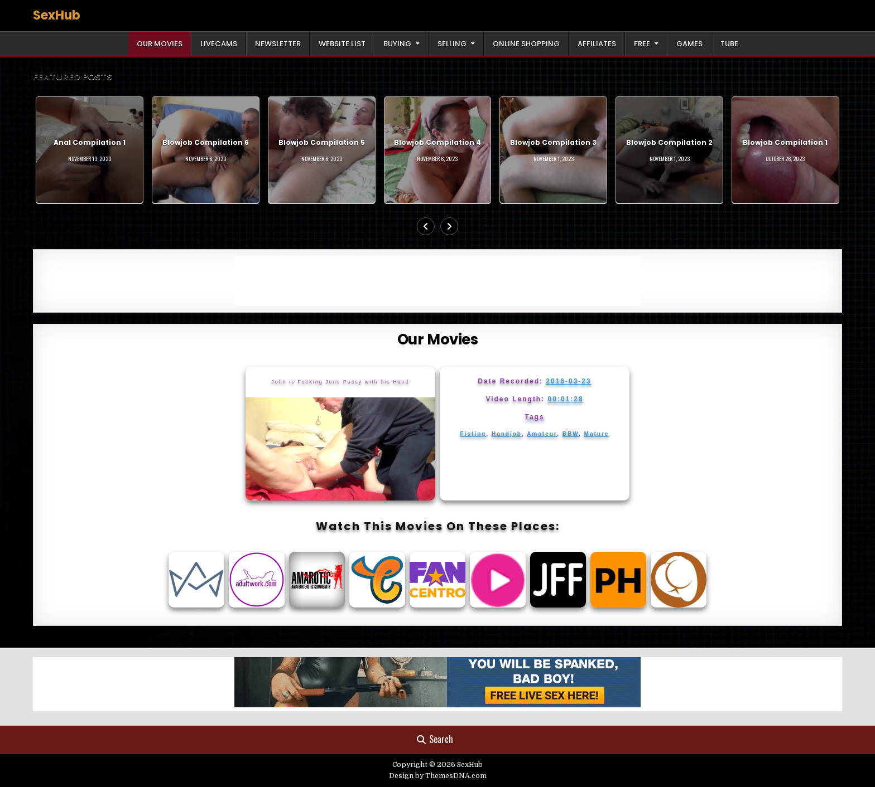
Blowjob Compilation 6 (205, 142)
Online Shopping (526, 43)
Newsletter (278, 43)
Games (689, 43)
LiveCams (218, 43)
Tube (729, 43)
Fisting (473, 434)
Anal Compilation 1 (90, 142)
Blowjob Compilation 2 (669, 142)
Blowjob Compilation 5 (321, 142)
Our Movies (159, 43)
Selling (452, 43)
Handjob (507, 434)
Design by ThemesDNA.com (438, 776)
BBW (570, 434)
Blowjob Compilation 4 (437, 142)
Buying (397, 43)
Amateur (542, 434)
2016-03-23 (568, 381)
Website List (342, 43)
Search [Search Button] (435, 739)
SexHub (56, 15)
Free (642, 43)
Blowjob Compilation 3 (553, 142)
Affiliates (597, 43)
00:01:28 (566, 399)
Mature (596, 434)
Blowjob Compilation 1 (785, 142)
